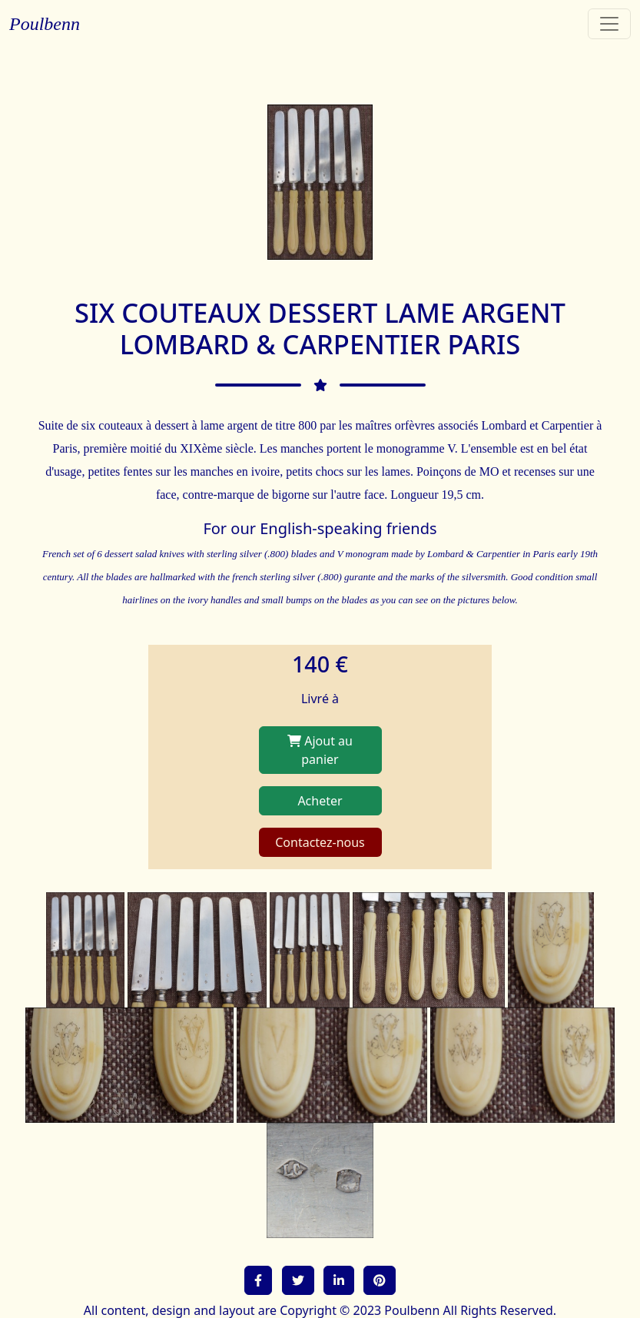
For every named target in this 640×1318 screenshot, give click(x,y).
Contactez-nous (320, 842)
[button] (258, 1280)
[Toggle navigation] (609, 23)
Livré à (320, 698)
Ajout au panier (320, 750)
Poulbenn (44, 24)
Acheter (319, 800)
